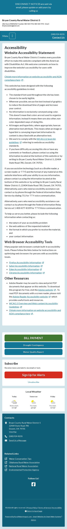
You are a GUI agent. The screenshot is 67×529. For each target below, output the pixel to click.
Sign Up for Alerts (33, 375)
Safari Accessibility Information (24, 265)
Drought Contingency (33, 345)
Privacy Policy (32, 508)
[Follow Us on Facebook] (33, 484)
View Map (12, 432)
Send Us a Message (17, 440)
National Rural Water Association (23, 466)
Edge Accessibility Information (24, 269)
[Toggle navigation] (12, 36)
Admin (33, 520)
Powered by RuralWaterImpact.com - (33, 517)
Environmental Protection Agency (24, 470)
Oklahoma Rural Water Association (24, 462)
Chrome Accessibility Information (25, 272)
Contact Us (58, 37)
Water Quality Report (33, 352)
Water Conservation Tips (20, 458)
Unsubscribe (33, 382)
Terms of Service (44, 508)
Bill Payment (33, 338)
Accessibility (57, 508)
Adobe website (45, 289)
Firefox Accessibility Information (25, 262)
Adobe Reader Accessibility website (30, 296)
